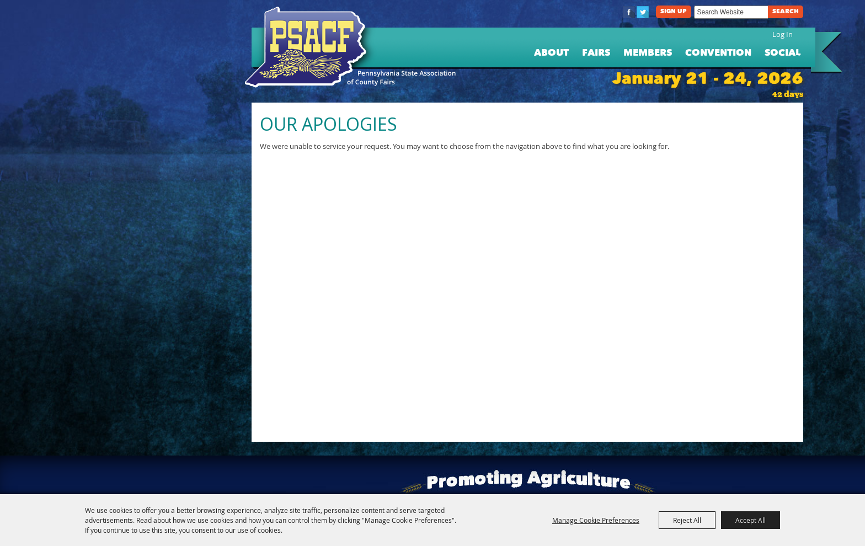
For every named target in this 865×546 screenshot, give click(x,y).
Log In (782, 34)
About (551, 53)
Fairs (596, 53)
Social (782, 53)
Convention (718, 53)
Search (785, 12)
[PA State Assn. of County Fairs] (310, 47)
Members (647, 53)
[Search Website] (731, 12)
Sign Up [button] (673, 12)
